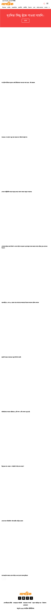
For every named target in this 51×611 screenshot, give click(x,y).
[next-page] (5, 579)
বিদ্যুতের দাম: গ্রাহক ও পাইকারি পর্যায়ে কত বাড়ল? (13, 466)
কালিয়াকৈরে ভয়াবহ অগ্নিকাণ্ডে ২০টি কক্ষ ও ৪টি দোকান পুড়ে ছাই (16, 412)
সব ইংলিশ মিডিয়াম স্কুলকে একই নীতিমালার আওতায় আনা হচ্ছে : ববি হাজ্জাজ (18, 82)
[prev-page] (3, 579)
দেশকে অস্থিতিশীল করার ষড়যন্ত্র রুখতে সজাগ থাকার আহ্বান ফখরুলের (17, 192)
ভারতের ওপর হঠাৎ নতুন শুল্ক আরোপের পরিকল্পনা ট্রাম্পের (14, 137)
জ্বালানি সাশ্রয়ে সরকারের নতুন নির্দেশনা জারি (11, 357)
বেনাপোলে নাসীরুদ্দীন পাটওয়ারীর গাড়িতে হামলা (12, 521)
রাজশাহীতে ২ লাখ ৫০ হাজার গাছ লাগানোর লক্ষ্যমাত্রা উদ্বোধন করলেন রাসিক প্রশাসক (20, 302)
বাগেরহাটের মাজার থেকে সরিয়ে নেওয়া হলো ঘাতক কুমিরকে (15, 575)
